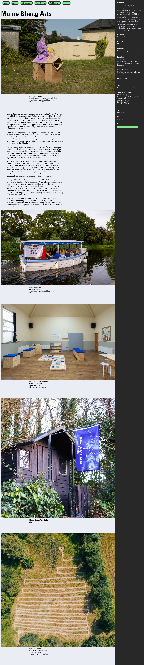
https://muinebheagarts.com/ (127, 126)
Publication (54, 3)
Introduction (26, 3)
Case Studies (41, 3)
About (14, 3)
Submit (66, 3)
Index (6, 3)
